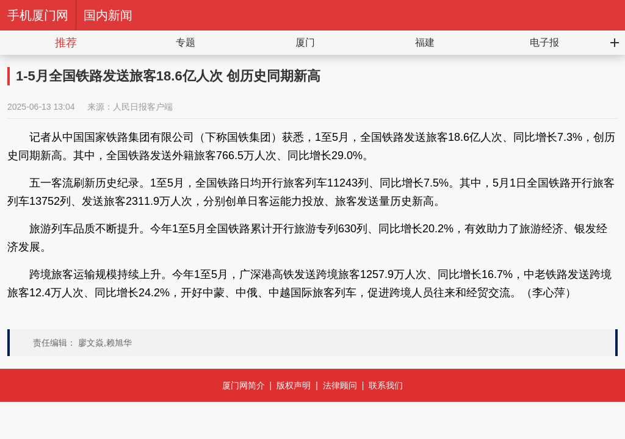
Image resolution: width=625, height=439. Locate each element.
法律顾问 (340, 385)
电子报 (544, 42)
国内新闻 (108, 15)
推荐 (66, 43)
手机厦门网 (37, 15)
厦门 (305, 42)
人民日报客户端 (143, 107)
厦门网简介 (243, 385)
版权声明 (293, 385)
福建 (425, 42)
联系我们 (386, 385)
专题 (185, 42)
